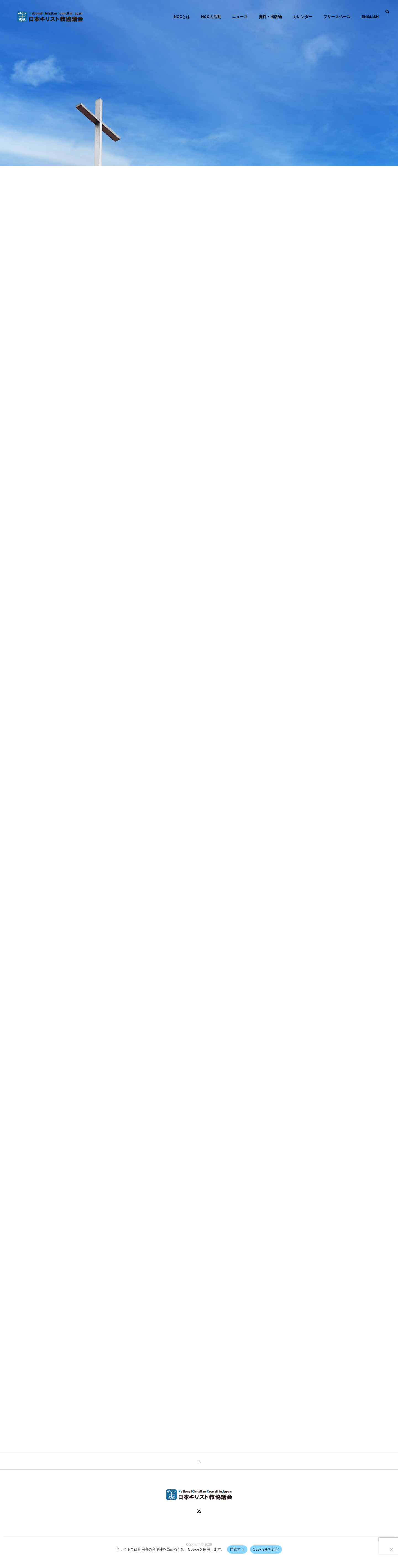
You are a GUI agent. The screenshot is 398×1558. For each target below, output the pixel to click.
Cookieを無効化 (266, 1549)
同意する (237, 1549)
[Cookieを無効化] (391, 1549)
